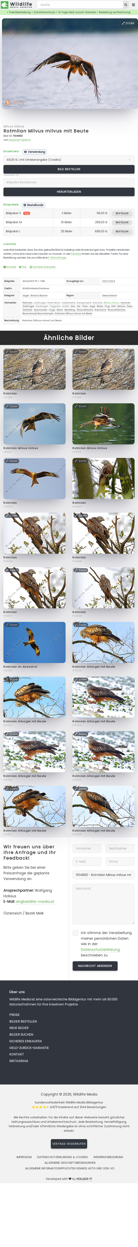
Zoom (128, 23)
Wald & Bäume (38, 295)
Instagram (18, 1061)
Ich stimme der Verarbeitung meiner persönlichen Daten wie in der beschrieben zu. (106, 944)
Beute (100, 306)
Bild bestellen (69, 169)
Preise (14, 1015)
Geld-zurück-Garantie (29, 1048)
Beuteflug (70, 309)
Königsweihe (84, 302)
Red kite (97, 302)
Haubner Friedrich (20, 140)
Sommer (125, 302)
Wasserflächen (116, 309)
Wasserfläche (85, 309)
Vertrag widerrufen (69, 1144)
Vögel (25, 295)
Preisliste (76, 253)
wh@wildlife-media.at (35, 901)
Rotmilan (27, 302)
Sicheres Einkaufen (43, 267)
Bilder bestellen (23, 1021)
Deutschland (109, 295)
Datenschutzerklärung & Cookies (62, 1157)
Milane (121, 306)
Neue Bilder (18, 1028)
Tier (78, 306)
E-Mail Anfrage (57, 257)
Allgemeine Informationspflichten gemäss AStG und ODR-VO (69, 1168)
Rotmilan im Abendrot (20, 667)
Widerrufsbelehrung (108, 1157)
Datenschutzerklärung (100, 949)
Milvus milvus (13, 126)
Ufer (113, 306)
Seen (129, 306)
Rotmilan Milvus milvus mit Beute (46, 131)
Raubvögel (42, 306)
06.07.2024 (108, 281)
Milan (60, 309)
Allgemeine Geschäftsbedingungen (69, 1163)
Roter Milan (53, 302)
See (73, 306)
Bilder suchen (21, 1034)
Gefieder (27, 309)
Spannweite (40, 309)
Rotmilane (100, 309)
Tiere (85, 306)
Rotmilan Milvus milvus (20, 448)
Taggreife (55, 306)
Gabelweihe (68, 302)
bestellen (122, 213)
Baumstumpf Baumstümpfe (37, 313)
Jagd (92, 306)
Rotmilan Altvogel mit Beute (93, 667)
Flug (107, 306)
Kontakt (9, 267)
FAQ (22, 267)
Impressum (24, 1157)
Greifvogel (40, 302)
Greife (65, 306)
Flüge (52, 309)
